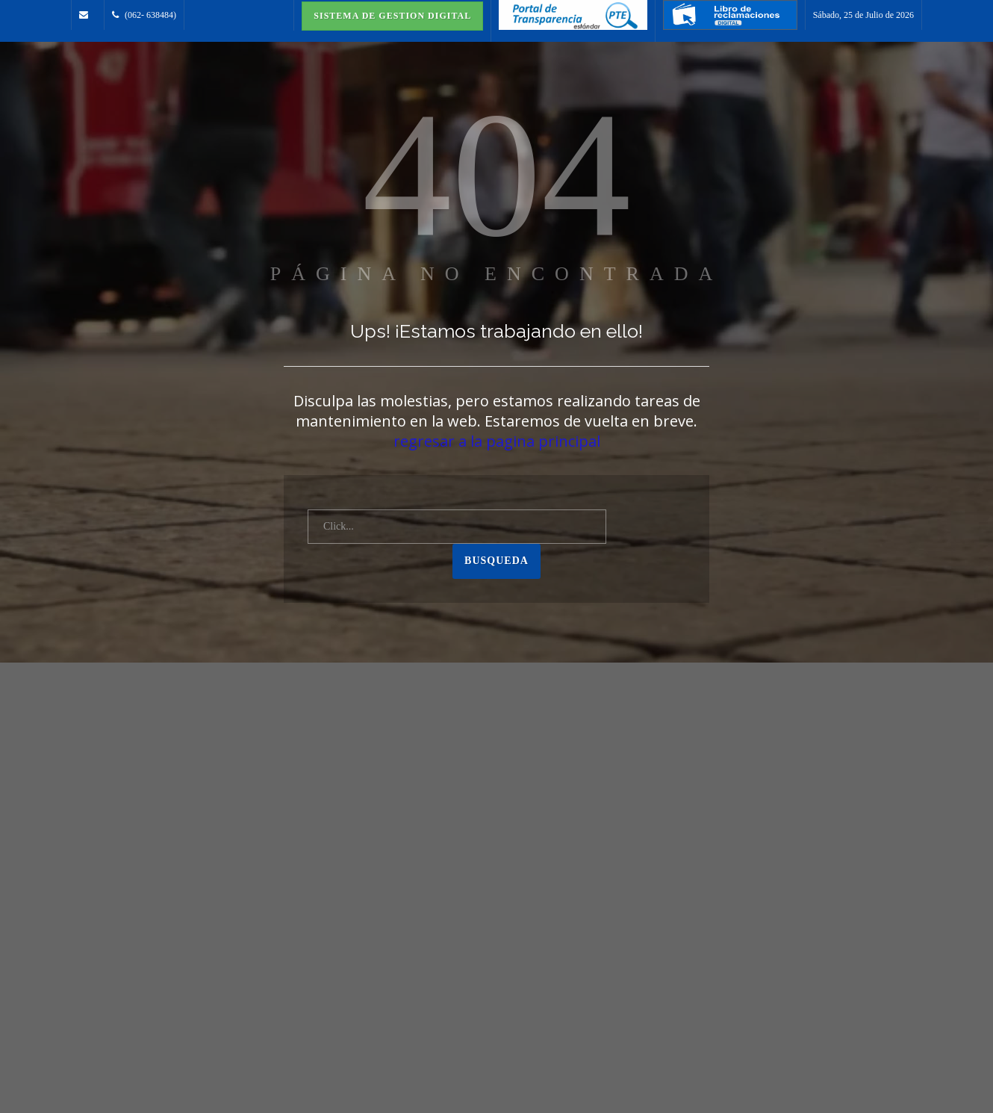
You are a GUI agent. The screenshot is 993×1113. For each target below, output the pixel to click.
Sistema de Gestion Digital (392, 15)
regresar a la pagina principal (496, 441)
